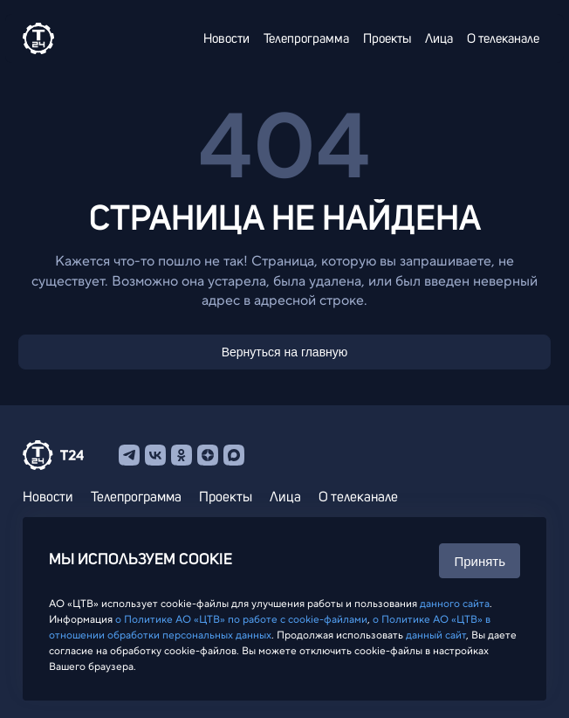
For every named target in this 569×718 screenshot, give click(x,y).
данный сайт (436, 635)
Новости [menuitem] (226, 38)
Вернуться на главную (285, 352)
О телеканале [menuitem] (503, 38)
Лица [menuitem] (439, 38)
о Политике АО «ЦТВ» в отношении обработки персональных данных (269, 627)
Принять (479, 561)
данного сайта (455, 603)
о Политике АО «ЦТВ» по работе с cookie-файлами (241, 619)
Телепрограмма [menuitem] (306, 38)
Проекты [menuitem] (387, 38)
